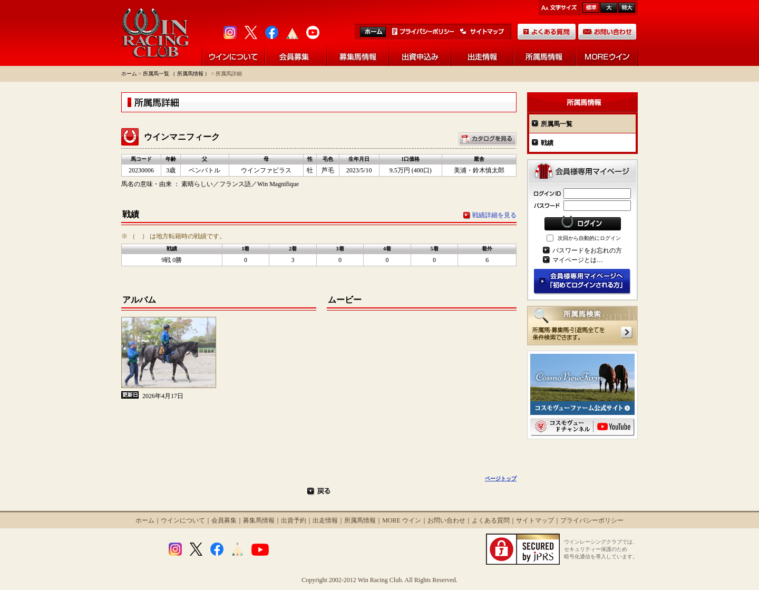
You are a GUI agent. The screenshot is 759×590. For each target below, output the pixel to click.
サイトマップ (535, 520)
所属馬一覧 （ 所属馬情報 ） (176, 73)
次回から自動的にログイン (589, 238)
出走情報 (325, 520)
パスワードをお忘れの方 (587, 250)
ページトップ (501, 478)
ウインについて (183, 520)
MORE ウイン (401, 520)
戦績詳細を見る (494, 215)
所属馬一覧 (556, 124)
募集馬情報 (259, 520)
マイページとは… (577, 260)
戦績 (547, 143)
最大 (626, 8)
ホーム (129, 73)
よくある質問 (491, 520)
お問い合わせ (446, 520)
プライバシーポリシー (592, 520)
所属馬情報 (360, 520)
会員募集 (224, 520)
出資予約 (293, 520)
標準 (590, 8)
